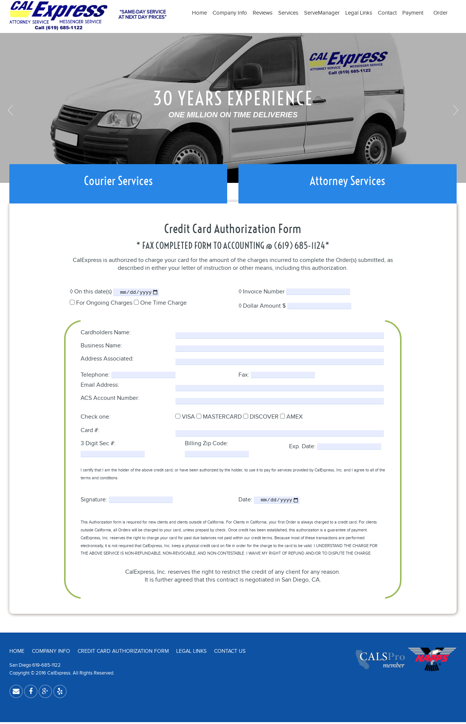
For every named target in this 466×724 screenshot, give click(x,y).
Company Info (230, 13)
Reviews (263, 13)
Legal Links (358, 13)
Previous (11, 110)
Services (288, 13)
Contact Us (230, 653)
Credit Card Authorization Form (123, 653)
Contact (387, 13)
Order (440, 13)
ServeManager (322, 13)
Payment (415, 13)
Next (455, 110)
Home (199, 13)
